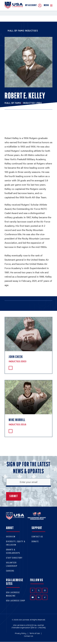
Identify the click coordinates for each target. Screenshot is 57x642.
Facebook (32, 590)
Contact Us (37, 537)
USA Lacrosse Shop (15, 601)
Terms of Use (34, 633)
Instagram (45, 590)
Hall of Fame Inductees (23, 30)
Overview (10, 537)
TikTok (44, 597)
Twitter (39, 590)
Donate (35, 542)
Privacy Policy (20, 633)
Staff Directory (14, 558)
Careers (10, 571)
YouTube (33, 597)
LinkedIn (38, 597)
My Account (33, 5)
